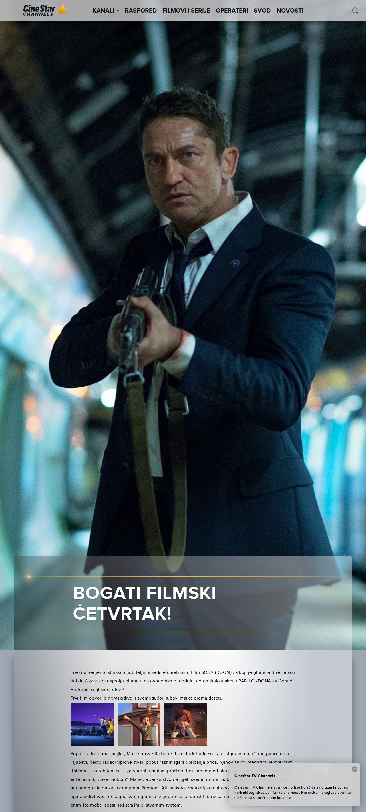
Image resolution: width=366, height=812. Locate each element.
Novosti (290, 11)
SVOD (262, 11)
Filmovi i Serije (186, 11)
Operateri (232, 11)
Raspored (141, 11)
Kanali (105, 11)
